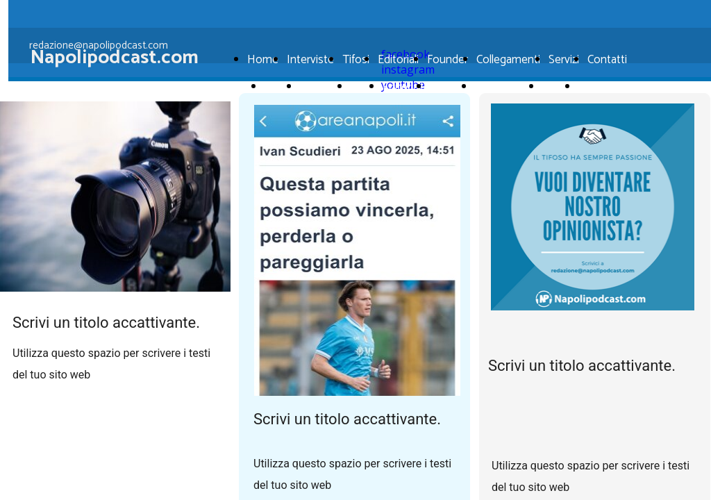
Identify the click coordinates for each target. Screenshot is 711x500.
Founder (447, 59)
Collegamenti (508, 59)
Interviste (322, 87)
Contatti (607, 59)
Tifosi (355, 59)
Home (279, 87)
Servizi (564, 59)
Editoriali (398, 59)
